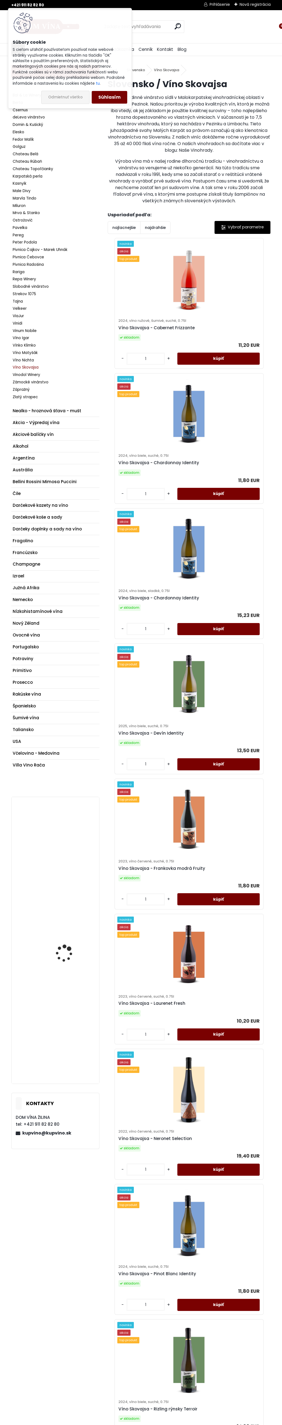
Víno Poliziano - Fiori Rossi (66, 927)
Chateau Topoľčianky (33, 168)
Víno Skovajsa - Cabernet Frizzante (141, 341)
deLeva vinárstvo (29, 117)
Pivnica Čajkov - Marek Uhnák (40, 249)
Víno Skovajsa (26, 367)
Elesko (18, 132)
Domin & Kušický (28, 124)
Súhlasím (109, 97)
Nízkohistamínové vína (38, 611)
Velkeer (20, 308)
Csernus (20, 110)
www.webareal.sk (163, 1419)
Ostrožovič (22, 220)
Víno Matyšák (25, 352)
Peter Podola (25, 242)
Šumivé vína (26, 718)
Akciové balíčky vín (33, 434)
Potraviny (23, 659)
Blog (182, 49)
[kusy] (126, 381)
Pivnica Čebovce (28, 257)
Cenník (146, 49)
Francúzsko (25, 552)
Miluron (19, 205)
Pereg (18, 235)
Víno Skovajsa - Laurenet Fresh (228, 646)
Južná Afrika (26, 588)
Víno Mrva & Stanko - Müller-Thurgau (68, 836)
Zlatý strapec (25, 397)
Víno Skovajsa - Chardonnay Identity (226, 339)
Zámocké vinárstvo (30, 382)
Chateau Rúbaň (27, 161)
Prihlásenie (220, 4)
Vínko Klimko (24, 345)
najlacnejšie (124, 227)
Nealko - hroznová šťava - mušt (47, 411)
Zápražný (21, 389)
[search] (178, 26)
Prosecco (23, 682)
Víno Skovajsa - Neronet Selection (140, 799)
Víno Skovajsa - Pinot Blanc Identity (225, 799)
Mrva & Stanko (26, 212)
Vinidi (17, 323)
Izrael (18, 576)
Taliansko (23, 729)
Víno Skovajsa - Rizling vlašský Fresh (228, 951)
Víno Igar (21, 338)
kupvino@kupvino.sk (46, 1133)
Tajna (18, 301)
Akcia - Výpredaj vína (36, 422)
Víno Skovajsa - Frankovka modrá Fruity (142, 646)
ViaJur (18, 316)
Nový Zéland (26, 623)
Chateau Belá (25, 154)
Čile (17, 493)
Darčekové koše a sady (37, 517)
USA (17, 741)
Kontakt (165, 49)
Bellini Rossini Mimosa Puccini (45, 482)
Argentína (24, 458)
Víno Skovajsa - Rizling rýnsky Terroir (146, 951)
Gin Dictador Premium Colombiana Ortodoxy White (69, 1021)
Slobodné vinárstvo (31, 286)
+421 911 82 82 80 (27, 5)
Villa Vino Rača (29, 765)
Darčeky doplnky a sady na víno (47, 529)
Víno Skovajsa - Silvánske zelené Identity (141, 1104)
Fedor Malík (23, 139)
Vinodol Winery (26, 374)
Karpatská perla (27, 176)
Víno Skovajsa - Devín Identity (227, 494)
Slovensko (136, 70)
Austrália (23, 470)
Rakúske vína (27, 694)
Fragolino (23, 541)
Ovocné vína (26, 635)
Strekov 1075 (24, 294)
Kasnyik (19, 183)
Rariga (19, 272)
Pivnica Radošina (28, 264)
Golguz (19, 146)
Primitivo (22, 670)
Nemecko (23, 599)
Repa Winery (24, 279)
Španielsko (24, 706)
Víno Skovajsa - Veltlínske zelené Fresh (223, 1104)
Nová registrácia (255, 4)
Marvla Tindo (24, 198)
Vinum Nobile (25, 330)
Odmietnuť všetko (65, 97)
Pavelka (20, 227)
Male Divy (22, 190)
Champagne (26, 564)
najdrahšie (155, 227)
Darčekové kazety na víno (40, 505)
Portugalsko (26, 647)
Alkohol (20, 446)
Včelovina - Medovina (36, 753)
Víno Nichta (23, 360)
